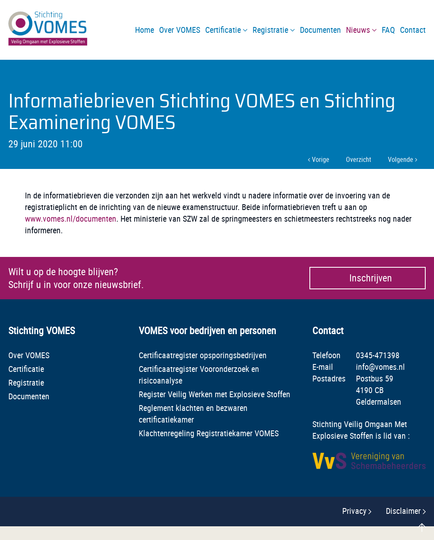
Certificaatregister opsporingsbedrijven (203, 355)
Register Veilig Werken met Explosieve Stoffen (214, 394)
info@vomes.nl (380, 366)
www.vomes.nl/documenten (70, 218)
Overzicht (358, 159)
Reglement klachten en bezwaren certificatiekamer (193, 413)
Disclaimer (403, 510)
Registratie (26, 382)
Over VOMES (28, 355)
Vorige (318, 159)
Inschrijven (370, 278)
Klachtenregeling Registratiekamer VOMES (209, 433)
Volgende (402, 159)
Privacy (354, 510)
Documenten (28, 396)
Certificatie (26, 368)
